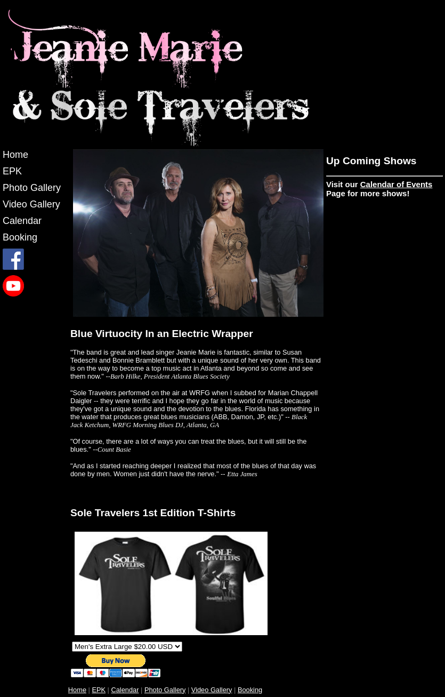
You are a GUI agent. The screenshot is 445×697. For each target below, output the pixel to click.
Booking (20, 237)
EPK (12, 171)
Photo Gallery (32, 187)
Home (15, 154)
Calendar (22, 220)
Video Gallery (31, 204)
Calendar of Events (396, 184)
